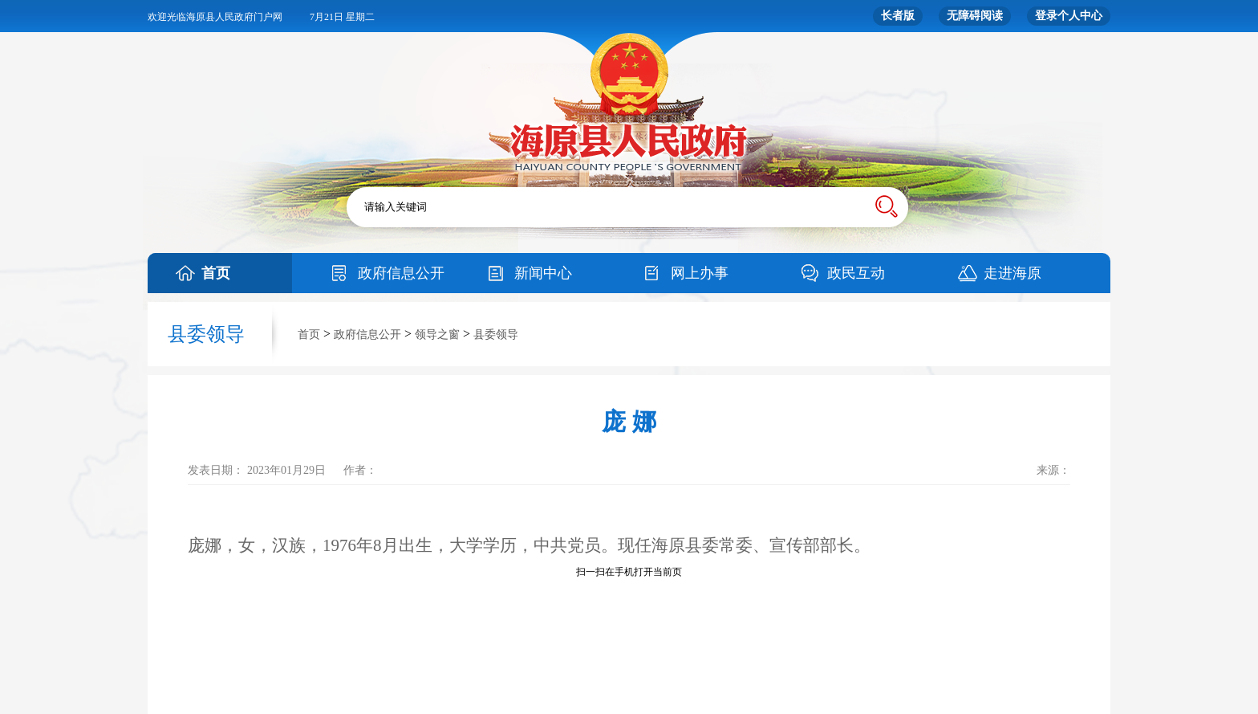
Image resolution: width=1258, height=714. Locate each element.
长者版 (898, 16)
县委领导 (495, 334)
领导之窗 (437, 334)
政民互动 (856, 273)
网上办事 (699, 273)
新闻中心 (543, 273)
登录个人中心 (1068, 16)
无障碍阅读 (975, 16)
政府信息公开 (401, 273)
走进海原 (1012, 273)
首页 (215, 273)
